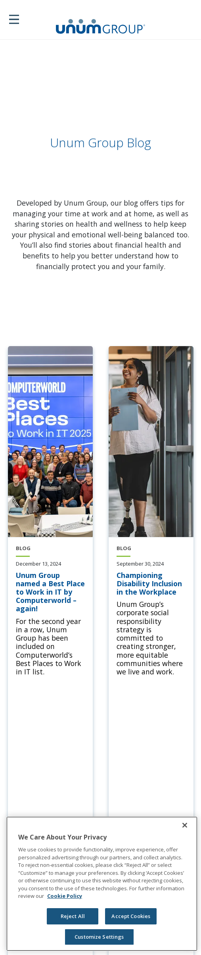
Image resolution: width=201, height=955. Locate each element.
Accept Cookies (130, 916)
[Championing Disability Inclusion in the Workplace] (151, 584)
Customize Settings (99, 936)
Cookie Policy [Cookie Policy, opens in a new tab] (64, 895)
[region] (101, 883)
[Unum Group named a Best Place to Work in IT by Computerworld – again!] (50, 592)
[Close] (184, 825)
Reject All (73, 916)
